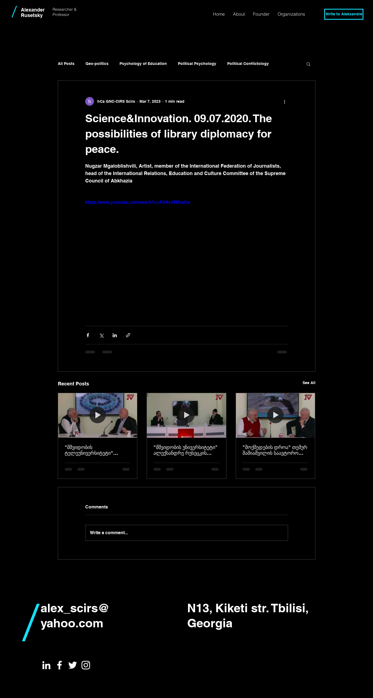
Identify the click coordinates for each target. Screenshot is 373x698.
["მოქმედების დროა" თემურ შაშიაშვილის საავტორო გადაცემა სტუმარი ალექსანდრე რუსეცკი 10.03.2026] (275, 415)
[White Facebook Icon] (59, 665)
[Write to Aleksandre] (343, 14)
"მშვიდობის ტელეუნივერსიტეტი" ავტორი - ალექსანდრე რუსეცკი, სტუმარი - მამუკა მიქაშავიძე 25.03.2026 (95, 450)
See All (309, 383)
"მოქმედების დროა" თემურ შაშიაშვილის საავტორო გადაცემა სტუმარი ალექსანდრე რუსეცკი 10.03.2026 (275, 450)
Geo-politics (97, 63)
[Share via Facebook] (87, 335)
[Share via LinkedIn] (114, 335)
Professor (61, 14)
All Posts (66, 63)
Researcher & (64, 9)
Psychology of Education (143, 63)
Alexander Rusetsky (33, 12)
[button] (239, 14)
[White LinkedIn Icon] (46, 665)
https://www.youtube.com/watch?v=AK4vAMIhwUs (137, 202)
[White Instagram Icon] (86, 665)
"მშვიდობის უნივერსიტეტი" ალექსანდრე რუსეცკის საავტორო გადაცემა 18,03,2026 (185, 450)
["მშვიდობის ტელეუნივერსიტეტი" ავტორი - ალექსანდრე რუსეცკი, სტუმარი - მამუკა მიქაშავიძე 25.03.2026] (97, 415)
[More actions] (284, 101)
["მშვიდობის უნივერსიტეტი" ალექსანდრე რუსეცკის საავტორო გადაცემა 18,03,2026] (186, 415)
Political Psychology (197, 63)
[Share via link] (128, 335)
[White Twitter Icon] (72, 665)
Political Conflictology (248, 63)
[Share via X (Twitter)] (101, 335)
